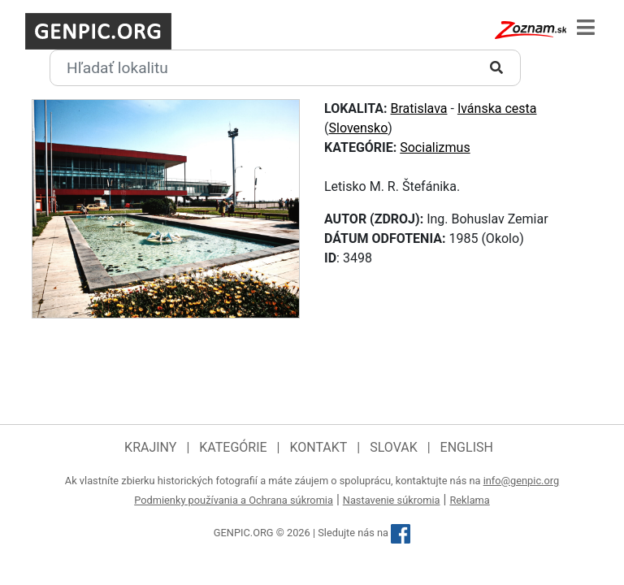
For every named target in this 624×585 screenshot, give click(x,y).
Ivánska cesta (497, 108)
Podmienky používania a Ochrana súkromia (233, 500)
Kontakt (318, 447)
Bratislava (419, 108)
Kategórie (232, 447)
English (466, 447)
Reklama (469, 500)
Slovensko (358, 128)
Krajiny (150, 447)
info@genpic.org (521, 480)
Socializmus (435, 147)
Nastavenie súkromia (391, 500)
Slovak (394, 447)
